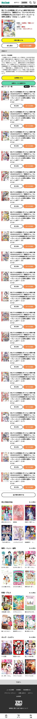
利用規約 (18, 690)
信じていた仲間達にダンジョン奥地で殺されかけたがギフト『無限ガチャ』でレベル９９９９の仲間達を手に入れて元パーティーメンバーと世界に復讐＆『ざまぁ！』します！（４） (22, 156)
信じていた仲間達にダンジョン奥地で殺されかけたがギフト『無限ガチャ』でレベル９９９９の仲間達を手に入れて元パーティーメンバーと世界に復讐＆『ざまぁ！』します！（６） (22, 196)
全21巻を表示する (18, 495)
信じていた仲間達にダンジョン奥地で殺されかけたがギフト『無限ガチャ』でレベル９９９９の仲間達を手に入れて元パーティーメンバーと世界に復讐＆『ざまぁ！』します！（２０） (22, 477)
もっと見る (32, 502)
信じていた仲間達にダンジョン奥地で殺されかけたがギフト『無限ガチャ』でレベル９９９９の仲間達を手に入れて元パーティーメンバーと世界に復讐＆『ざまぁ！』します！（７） (22, 216)
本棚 (31, 717)
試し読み (10, 45)
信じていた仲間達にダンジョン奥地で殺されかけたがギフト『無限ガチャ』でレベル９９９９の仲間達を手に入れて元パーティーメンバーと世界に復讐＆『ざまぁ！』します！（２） (22, 116)
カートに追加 (27, 45)
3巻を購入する (18, 40)
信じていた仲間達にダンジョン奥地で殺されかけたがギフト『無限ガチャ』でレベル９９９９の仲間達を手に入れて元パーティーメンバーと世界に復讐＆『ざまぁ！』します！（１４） (22, 357)
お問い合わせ (22, 693)
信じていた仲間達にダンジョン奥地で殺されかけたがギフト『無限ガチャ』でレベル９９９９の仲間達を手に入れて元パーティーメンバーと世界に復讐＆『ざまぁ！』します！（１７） (22, 417)
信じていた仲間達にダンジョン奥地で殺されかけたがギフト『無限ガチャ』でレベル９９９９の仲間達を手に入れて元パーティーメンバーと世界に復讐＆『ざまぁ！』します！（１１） (22, 297)
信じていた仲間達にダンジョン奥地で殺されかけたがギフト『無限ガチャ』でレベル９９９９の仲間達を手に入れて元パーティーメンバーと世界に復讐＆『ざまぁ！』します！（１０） (22, 276)
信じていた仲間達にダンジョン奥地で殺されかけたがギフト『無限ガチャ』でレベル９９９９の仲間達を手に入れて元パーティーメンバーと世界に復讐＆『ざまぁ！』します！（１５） (22, 377)
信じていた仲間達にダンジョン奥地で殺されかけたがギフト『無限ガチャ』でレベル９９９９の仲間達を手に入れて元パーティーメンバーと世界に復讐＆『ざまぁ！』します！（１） (22, 96)
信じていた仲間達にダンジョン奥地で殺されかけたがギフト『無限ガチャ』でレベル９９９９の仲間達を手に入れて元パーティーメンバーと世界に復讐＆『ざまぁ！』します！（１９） (22, 457)
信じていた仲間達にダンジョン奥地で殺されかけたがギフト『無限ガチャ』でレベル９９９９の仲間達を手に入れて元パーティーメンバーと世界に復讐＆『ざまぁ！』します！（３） (22, 136)
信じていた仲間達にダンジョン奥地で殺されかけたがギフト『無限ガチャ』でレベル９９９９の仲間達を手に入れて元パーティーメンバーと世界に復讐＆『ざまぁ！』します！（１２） (22, 317)
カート (18, 717)
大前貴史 (24, 23)
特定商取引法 (26, 690)
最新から (33, 86)
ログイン (16, 2)
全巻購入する (18, 78)
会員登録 (24, 2)
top (6, 717)
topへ (18, 682)
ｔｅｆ (20, 25)
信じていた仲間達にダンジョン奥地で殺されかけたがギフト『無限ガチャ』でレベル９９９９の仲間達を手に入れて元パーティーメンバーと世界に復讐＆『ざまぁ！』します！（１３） (22, 337)
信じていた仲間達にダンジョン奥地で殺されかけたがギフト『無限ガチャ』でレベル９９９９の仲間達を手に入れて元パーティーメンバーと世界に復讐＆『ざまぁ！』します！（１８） (22, 437)
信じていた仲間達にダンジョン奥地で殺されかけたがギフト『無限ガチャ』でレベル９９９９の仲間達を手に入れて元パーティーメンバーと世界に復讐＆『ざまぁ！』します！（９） (22, 256)
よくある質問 (10, 690)
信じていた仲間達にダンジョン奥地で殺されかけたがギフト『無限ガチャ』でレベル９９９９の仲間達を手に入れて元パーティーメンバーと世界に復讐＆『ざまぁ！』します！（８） (22, 236)
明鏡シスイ (31, 23)
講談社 (23, 27)
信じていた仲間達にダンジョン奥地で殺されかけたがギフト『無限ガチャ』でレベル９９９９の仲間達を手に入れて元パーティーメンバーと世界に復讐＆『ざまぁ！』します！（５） (22, 176)
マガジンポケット (27, 29)
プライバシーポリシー (10, 693)
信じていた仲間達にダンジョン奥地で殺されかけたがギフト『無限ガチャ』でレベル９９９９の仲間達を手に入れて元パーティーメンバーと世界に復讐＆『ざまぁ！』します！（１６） (22, 397)
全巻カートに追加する (18, 83)
